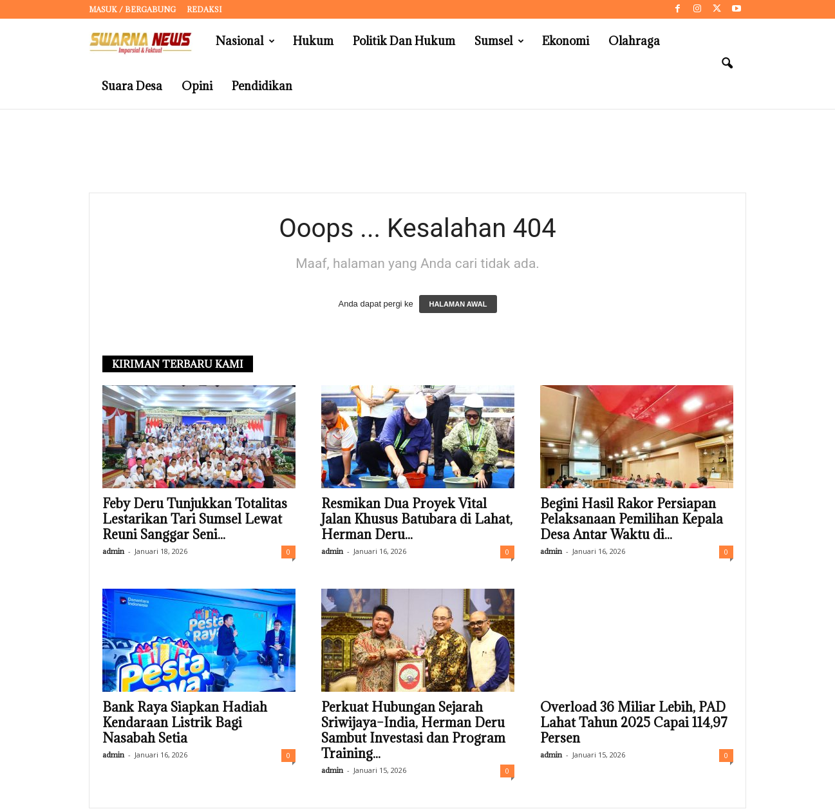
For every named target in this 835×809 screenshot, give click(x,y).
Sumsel (499, 41)
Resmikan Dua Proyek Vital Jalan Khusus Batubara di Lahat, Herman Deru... (416, 520)
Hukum (313, 40)
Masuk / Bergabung (132, 9)
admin (113, 552)
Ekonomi (565, 40)
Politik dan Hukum (404, 40)
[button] (727, 64)
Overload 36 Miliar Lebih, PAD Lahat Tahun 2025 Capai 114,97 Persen (633, 723)
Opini (197, 86)
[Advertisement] (417, 151)
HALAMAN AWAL (458, 305)
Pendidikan (262, 86)
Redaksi (204, 9)
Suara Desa (132, 86)
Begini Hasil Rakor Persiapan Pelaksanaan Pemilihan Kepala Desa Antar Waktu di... (631, 520)
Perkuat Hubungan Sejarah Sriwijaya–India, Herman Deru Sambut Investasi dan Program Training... (413, 731)
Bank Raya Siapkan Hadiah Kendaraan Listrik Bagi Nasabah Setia (184, 723)
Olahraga (634, 40)
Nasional (245, 41)
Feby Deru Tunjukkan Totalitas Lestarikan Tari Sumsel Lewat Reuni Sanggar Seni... (194, 520)
